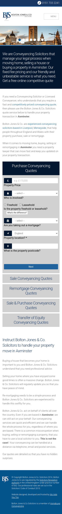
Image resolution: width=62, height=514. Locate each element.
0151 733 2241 (48, 3)
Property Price (12, 185)
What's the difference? (17, 213)
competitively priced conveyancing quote (34, 104)
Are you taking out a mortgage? (22, 225)
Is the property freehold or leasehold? (25, 211)
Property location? (15, 237)
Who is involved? (13, 197)
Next (2, 36)
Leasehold (26, 205)
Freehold (10, 205)
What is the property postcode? (22, 250)
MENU (53, 16)
